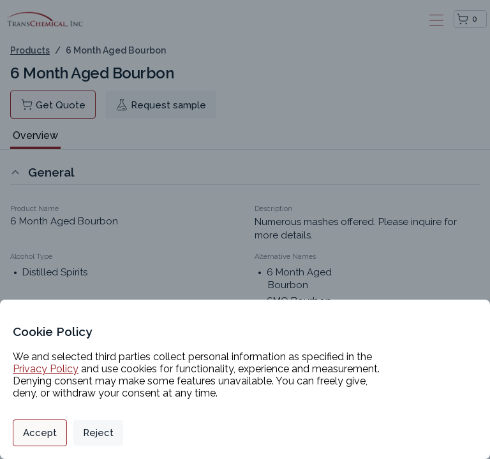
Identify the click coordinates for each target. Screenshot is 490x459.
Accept (40, 433)
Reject (98, 433)
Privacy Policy (45, 369)
